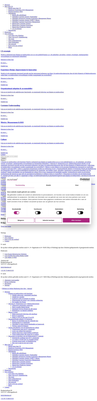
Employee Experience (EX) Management (20, 10)
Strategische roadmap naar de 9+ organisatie (25, 338)
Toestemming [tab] (20, 185)
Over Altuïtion (9, 34)
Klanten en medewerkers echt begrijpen (20, 293)
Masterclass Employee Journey (21, 27)
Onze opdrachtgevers (14, 40)
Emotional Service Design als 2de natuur (24, 309)
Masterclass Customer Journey (21, 23)
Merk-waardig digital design (20, 307)
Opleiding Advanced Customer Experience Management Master (31, 18)
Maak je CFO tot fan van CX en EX (23, 317)
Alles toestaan (76, 220)
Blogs (10, 47)
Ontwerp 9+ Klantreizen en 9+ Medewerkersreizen (23, 304)
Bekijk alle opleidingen (19, 15)
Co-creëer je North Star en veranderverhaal (25, 339)
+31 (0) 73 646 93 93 (7, 270)
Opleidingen (12, 13)
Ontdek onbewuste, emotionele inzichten (24, 295)
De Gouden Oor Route (19, 302)
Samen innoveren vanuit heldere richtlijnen (25, 332)
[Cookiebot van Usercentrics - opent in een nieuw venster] (81, 179)
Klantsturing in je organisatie (21, 322)
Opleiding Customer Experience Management (26, 22)
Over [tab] (77, 185)
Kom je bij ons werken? (15, 45)
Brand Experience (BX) (15, 11)
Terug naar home (6, 226)
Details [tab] (48, 185)
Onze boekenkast (13, 42)
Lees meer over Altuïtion (15, 35)
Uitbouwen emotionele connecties (22, 305)
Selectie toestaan (48, 220)
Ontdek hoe (4, 66)
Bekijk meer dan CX (14, 8)
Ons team (11, 39)
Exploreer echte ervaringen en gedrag (23, 298)
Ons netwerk (12, 44)
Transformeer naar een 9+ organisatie (23, 329)
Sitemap (7, 285)
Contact (3, 154)
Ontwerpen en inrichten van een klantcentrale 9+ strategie (25, 336)
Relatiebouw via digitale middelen (22, 310)
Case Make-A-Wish (11, 257)
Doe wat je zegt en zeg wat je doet (22, 343)
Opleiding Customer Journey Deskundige (24, 17)
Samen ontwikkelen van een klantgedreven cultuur (23, 327)
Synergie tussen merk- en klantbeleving (24, 341)
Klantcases (8, 32)
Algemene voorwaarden (12, 280)
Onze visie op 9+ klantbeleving (17, 37)
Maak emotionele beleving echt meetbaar (24, 314)
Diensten (7, 5)
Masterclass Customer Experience (22, 25)
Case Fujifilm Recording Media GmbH (16, 256)
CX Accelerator (17, 28)
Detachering (12, 30)
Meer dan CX (9, 6)
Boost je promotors (18, 315)
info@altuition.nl (6, 267)
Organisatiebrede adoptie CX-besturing (20, 319)
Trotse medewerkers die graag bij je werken (25, 334)
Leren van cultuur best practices (21, 331)
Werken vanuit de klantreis (20, 326)
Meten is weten (13, 312)
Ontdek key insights (18, 297)
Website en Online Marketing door (16, 288)
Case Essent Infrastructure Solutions (16, 254)
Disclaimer (8, 283)
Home (2, 214)
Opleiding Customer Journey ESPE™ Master (26, 20)
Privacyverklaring (10, 282)
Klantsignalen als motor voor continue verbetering (27, 300)
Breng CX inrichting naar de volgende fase (25, 321)
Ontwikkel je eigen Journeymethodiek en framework (28, 324)
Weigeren (21, 220)
